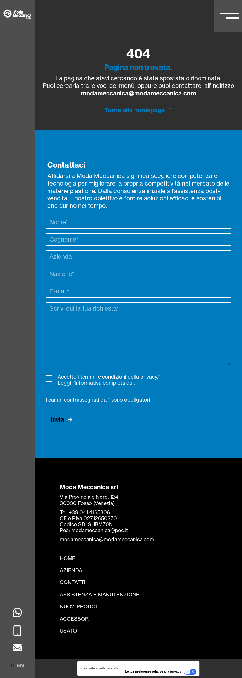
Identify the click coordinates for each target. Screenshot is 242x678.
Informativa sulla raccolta (99, 668)
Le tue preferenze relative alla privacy (153, 671)
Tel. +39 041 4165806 (85, 512)
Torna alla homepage (134, 110)
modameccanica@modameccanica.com (138, 93)
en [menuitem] (20, 665)
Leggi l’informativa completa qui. (96, 383)
